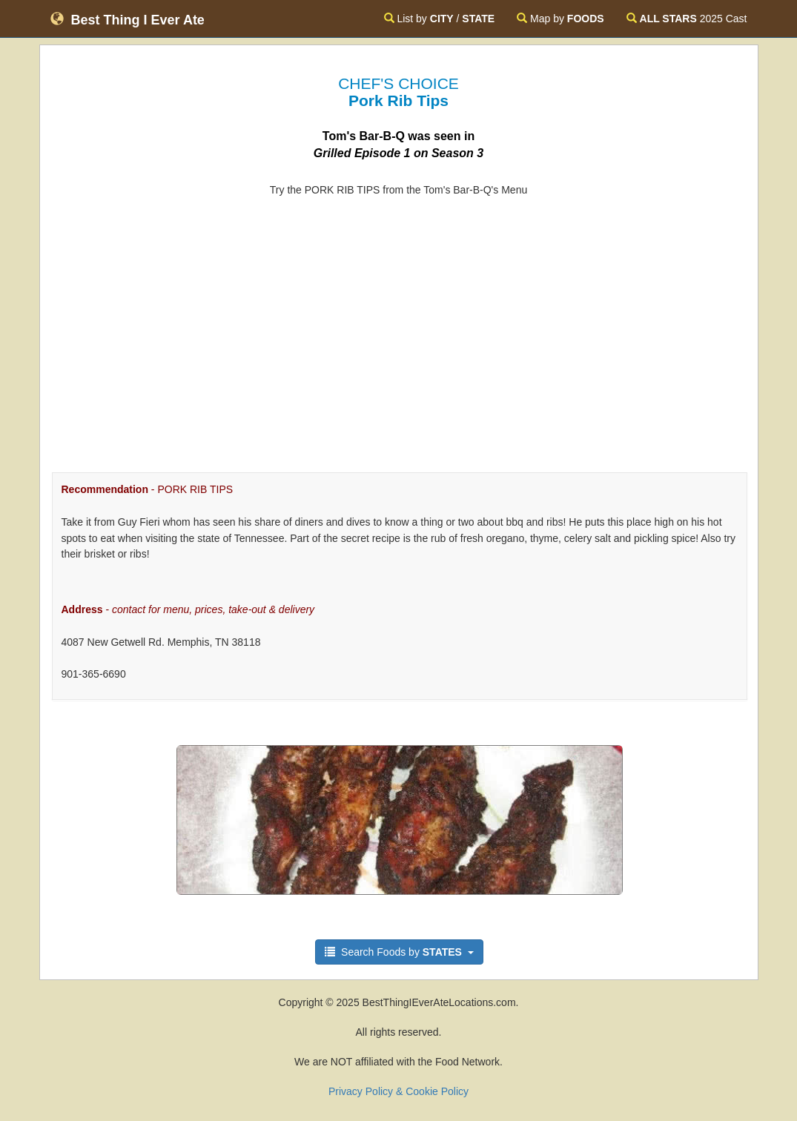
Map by (560, 18)
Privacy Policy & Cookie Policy (398, 1091)
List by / (439, 18)
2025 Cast (686, 18)
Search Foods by (399, 952)
